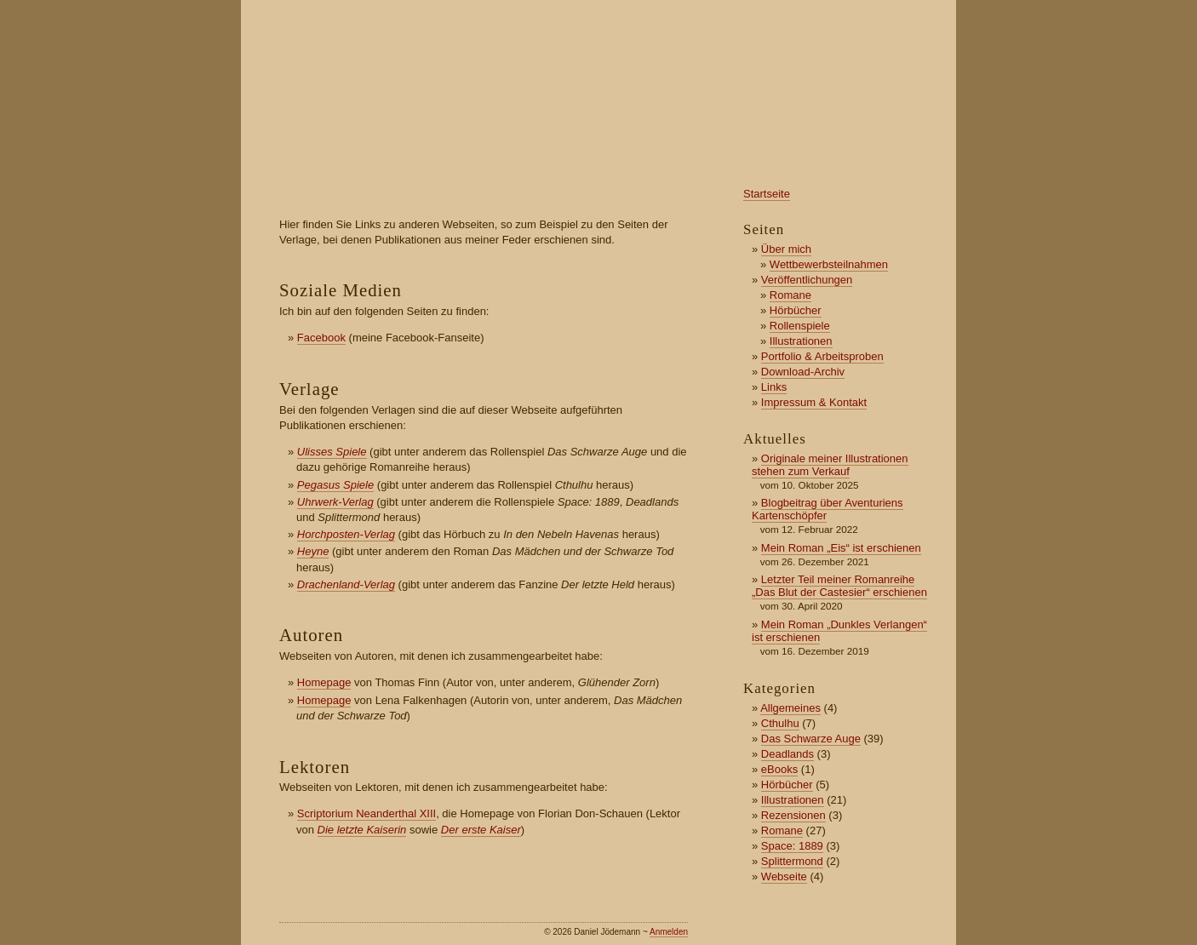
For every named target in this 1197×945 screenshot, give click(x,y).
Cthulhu (780, 723)
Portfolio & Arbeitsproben (822, 356)
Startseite (766, 193)
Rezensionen (793, 815)
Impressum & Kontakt (814, 402)
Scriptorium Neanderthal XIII (366, 813)
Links (774, 387)
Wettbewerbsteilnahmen (829, 264)
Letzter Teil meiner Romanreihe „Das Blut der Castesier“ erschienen (839, 585)
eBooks (779, 769)
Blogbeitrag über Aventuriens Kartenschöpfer (827, 509)
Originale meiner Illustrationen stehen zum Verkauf (830, 465)
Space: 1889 (792, 845)
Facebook (321, 337)
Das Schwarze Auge (811, 738)
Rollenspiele (800, 325)
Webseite (784, 876)
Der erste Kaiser (481, 829)
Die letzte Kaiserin (362, 829)
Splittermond (792, 861)
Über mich (786, 249)
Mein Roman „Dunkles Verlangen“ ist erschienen (839, 631)
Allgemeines (790, 708)
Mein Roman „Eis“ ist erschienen (841, 547)
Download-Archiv (803, 371)
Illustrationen (801, 341)
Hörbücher (796, 310)
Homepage (324, 682)
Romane (790, 295)
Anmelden (669, 931)
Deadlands (787, 753)
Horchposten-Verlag (346, 534)
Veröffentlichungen (806, 279)
